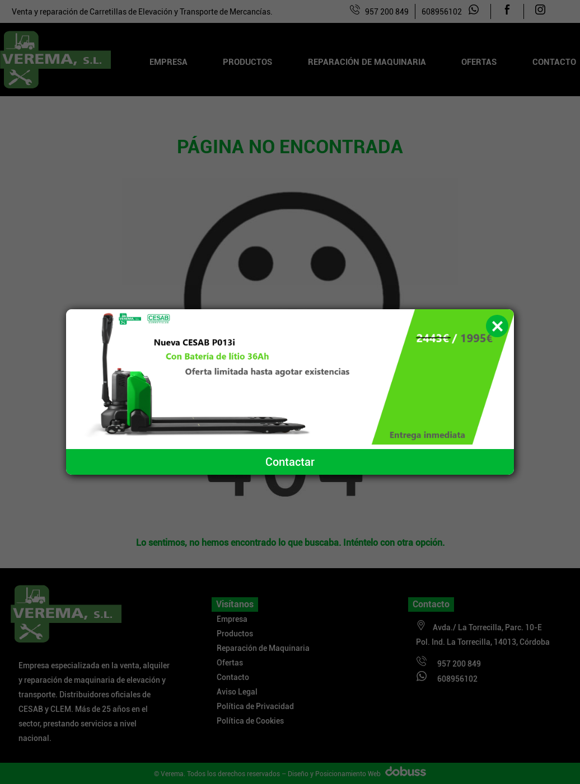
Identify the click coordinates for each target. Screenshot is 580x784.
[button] (497, 326)
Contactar (290, 462)
